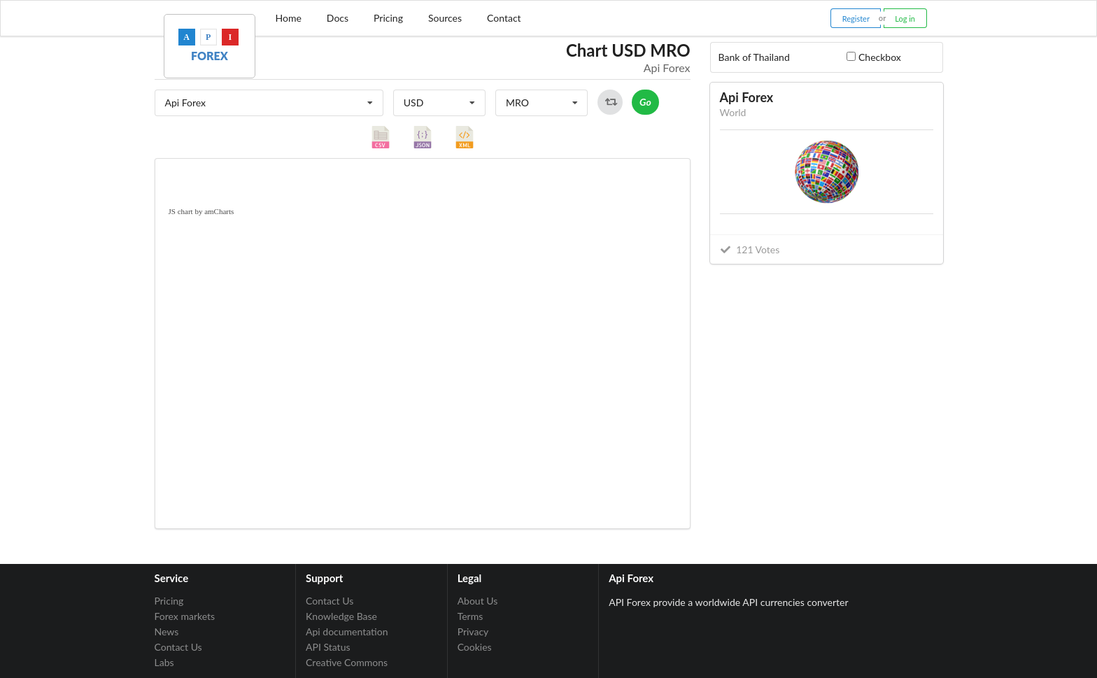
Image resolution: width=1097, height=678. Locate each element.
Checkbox (879, 57)
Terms (470, 616)
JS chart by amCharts (201, 211)
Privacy (473, 631)
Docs (337, 18)
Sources (445, 18)
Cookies (475, 647)
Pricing (388, 18)
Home (289, 18)
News (167, 631)
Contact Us (178, 647)
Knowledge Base (341, 616)
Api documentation (347, 631)
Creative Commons (347, 662)
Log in (905, 18)
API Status (328, 647)
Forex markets (185, 616)
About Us (478, 601)
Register (856, 18)
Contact (504, 18)
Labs (164, 662)
